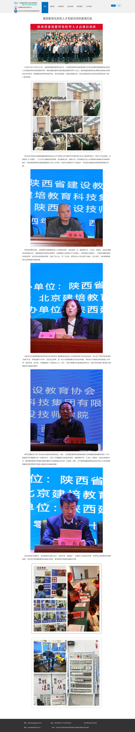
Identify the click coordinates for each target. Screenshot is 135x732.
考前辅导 (61, 6)
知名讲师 (70, 6)
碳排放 (52, 6)
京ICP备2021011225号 (90, 723)
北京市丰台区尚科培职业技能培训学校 (26, 11)
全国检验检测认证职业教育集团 (25, 3)
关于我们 (89, 6)
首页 (45, 6)
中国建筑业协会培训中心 (23, 7)
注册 (119, 5)
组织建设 (80, 6)
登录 (113, 5)
